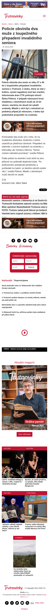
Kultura (7, 448)
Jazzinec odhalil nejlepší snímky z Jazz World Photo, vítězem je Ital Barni (12, 527)
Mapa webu (39, 603)
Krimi (10, 24)
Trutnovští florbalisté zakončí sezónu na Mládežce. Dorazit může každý (24, 203)
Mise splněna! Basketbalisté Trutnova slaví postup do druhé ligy (24, 207)
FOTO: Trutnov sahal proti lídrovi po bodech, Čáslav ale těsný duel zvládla (24, 210)
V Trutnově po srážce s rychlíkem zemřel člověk (21, 293)
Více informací (24, 434)
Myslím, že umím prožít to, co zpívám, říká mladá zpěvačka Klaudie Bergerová (35, 483)
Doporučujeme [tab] (21, 280)
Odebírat (31, 267)
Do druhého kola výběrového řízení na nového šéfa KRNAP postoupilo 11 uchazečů (23, 572)
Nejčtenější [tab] (7, 280)
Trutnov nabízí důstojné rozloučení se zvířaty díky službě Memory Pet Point (35, 526)
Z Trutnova (31, 493)
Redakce (24, 609)
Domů (4, 24)
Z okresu (19, 538)
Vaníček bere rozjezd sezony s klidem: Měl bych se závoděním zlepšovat (24, 213)
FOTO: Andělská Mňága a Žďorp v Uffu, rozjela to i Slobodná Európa (12, 482)
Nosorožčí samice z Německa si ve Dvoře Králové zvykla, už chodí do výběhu (24, 200)
